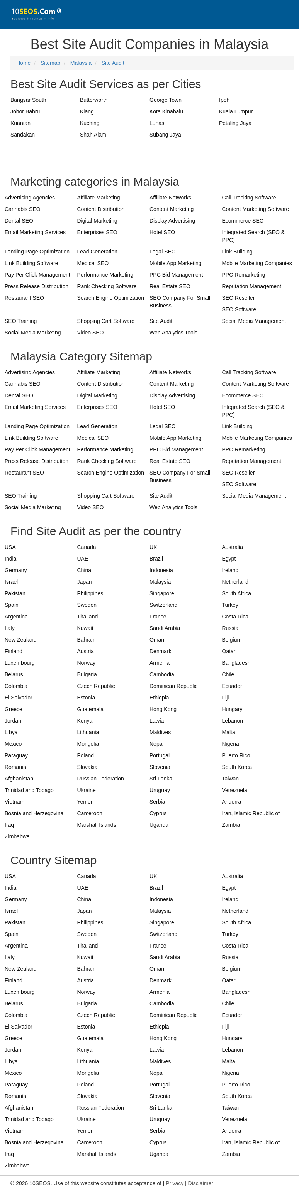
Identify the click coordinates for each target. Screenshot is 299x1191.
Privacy (174, 1183)
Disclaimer (200, 1183)
